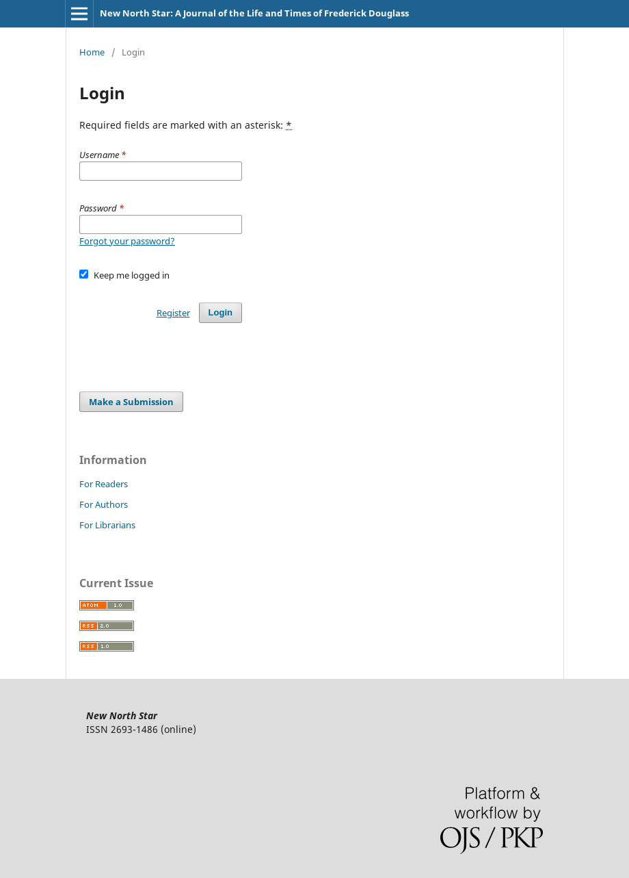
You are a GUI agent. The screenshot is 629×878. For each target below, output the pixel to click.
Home (92, 52)
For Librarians (107, 525)
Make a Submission (131, 402)
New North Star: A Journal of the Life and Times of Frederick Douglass (254, 13)
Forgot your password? (127, 241)
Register (173, 313)
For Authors (103, 504)
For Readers (103, 484)
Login (220, 312)
